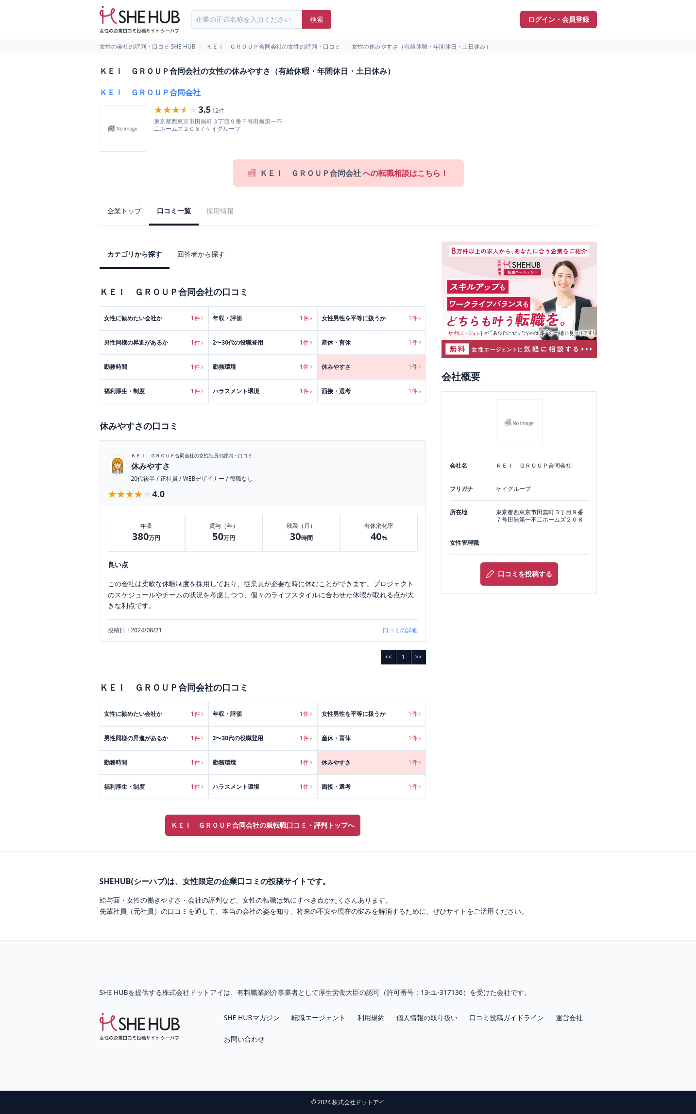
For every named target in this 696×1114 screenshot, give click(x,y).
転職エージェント (318, 1017)
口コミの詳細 (400, 630)
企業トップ (124, 210)
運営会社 (569, 1017)
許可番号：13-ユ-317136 (425, 992)
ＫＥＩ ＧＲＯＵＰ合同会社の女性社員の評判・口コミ (192, 455)
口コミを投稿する (519, 573)
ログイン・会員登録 (558, 19)
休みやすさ (150, 466)
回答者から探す (201, 254)
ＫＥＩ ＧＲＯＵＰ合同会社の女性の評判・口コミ (273, 47)
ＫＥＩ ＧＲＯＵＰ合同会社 (150, 92)
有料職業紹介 (257, 992)
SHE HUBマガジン (252, 1017)
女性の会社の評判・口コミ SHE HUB (148, 47)
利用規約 (371, 1017)
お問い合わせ (244, 1039)
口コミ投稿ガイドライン (506, 1017)
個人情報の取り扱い (427, 1017)
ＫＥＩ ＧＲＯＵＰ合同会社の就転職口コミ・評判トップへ (263, 825)
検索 (316, 19)
